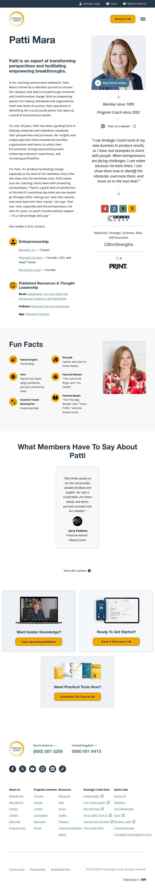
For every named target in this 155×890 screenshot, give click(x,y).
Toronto (38, 796)
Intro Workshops (124, 809)
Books (62, 809)
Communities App (124, 828)
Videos (62, 834)
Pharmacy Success (31, 257)
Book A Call (123, 19)
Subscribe (14, 821)
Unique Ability (91, 796)
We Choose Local (30, 270)
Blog (61, 802)
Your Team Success (94, 802)
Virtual (37, 828)
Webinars (119, 802)
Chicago (38, 802)
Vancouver (40, 821)
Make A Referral (137, 3)
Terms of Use (17, 869)
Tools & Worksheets (70, 828)
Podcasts (64, 821)
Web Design (130, 879)
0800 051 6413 (86, 752)
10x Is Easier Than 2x (95, 815)
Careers (13, 809)
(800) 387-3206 (48, 752)
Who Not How (91, 809)
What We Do (16, 796)
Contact (13, 815)
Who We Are (16, 802)
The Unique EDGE (93, 828)
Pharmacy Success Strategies (50, 306)
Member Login (91, 3)
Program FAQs (17, 828)
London (38, 809)
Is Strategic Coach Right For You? (133, 834)
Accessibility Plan (60, 869)
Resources (64, 796)
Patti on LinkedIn (115, 126)
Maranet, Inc (27, 250)
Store (114, 3)
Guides (62, 815)
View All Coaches (75, 571)
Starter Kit (120, 796)
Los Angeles (41, 815)
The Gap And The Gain (96, 821)
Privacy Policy (37, 869)
